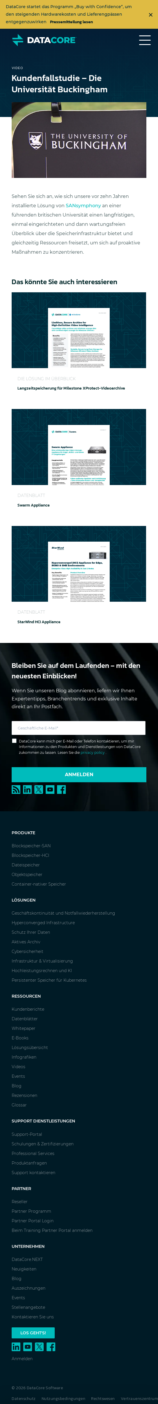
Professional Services (33, 1153)
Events (18, 1076)
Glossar (19, 1105)
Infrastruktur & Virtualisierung (42, 961)
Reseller (20, 1201)
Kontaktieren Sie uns (33, 1317)
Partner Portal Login (33, 1220)
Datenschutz (24, 1399)
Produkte (23, 832)
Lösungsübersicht (30, 1047)
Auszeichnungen (28, 1288)
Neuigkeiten (24, 1269)
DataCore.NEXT (27, 1259)
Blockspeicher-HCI (30, 855)
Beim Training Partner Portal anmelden (52, 1230)
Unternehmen (28, 1246)
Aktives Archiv (26, 942)
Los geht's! (33, 1332)
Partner (21, 1188)
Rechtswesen (103, 1399)
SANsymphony (83, 205)
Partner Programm (31, 1211)
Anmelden (79, 774)
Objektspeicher (27, 874)
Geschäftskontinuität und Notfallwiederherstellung (63, 913)
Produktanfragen (29, 1163)
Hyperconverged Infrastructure (43, 922)
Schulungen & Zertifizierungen (43, 1144)
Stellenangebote (28, 1307)
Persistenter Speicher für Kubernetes (49, 980)
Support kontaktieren (33, 1172)
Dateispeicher (26, 865)
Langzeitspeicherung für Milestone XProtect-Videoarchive (71, 388)
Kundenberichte (28, 1009)
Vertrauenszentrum (139, 1399)
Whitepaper (23, 1028)
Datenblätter (25, 1018)
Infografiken (24, 1057)
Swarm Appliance (33, 505)
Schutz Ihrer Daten (31, 932)
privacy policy (93, 752)
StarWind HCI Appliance (39, 622)
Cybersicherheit (27, 951)
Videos (18, 1066)
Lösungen (23, 900)
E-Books (20, 1038)
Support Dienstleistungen (43, 1121)
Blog (17, 1085)
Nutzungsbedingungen (64, 1399)
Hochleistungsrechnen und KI (42, 970)
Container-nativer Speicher (39, 884)
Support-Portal (27, 1134)
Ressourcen (26, 996)
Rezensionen (24, 1095)
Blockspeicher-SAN (31, 845)
